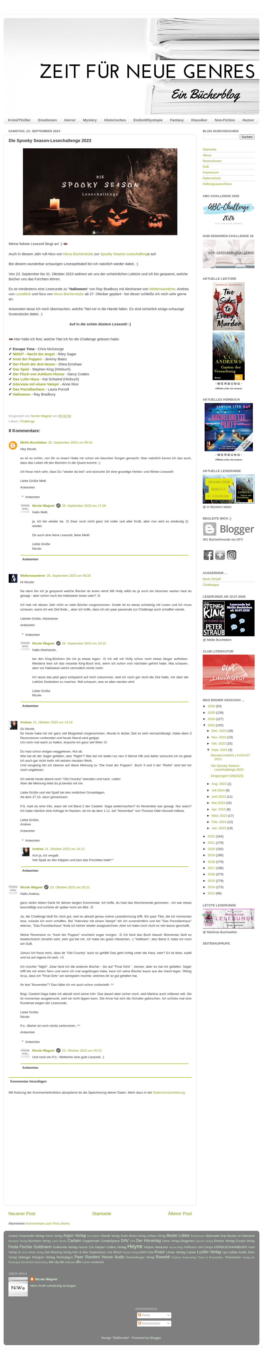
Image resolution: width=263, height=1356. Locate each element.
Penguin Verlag (43, 1257)
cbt (61, 1262)
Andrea (26, 722)
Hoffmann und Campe (198, 1247)
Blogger (155, 1338)
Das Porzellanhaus (29, 389)
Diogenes (187, 1241)
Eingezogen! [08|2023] (227, 776)
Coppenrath (91, 1241)
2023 (212, 725)
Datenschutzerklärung (169, 1092)
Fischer (26, 1247)
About (207, 155)
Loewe (191, 1252)
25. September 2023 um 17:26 (84, 505)
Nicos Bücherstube (78, 254)
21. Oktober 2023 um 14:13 (64, 849)
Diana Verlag (171, 1241)
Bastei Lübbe (177, 1235)
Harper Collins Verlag (110, 1247)
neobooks (97, 1262)
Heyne (134, 1246)
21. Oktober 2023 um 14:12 (53, 722)
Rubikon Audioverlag (184, 1257)
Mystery (90, 120)
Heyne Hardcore (156, 1247)
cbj (56, 1262)
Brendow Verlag (17, 1241)
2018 (212, 861)
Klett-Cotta (146, 1252)
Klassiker (199, 120)
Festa (13, 1247)
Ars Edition (93, 1235)
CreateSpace (110, 1241)
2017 (212, 868)
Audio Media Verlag (133, 1236)
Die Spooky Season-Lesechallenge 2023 (227, 767)
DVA (132, 1241)
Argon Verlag (74, 1235)
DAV (125, 1240)
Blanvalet (213, 1236)
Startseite (101, 1213)
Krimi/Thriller (19, 120)
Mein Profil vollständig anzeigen (53, 1286)
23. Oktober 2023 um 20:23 (82, 1050)
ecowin (86, 1262)
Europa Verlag (245, 1241)
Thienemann (233, 1257)
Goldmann (43, 1247)
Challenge (27, 421)
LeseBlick (23, 294)
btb (51, 1262)
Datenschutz (212, 178)
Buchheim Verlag (39, 1241)
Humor (248, 120)
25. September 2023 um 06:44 (70, 442)
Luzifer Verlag (209, 1252)
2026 (212, 706)
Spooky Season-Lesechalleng (124, 254)
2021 (212, 842)
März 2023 (220, 815)
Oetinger (24, 1257)
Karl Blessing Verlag (58, 1252)
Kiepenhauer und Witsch (105, 1252)
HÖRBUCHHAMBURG (230, 1247)
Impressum (211, 172)
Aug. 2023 (219, 784)
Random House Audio (105, 1257)
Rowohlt (163, 1257)
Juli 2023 (219, 790)
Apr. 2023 (219, 809)
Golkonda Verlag (65, 1247)
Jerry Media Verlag (33, 1252)
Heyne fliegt (176, 1247)
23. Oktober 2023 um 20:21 (70, 887)
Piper (78, 1257)
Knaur (159, 1252)
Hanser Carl (86, 1247)
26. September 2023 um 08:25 (69, 575)
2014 (212, 887)
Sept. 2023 (220, 750)
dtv (78, 1262)
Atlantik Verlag (110, 1236)
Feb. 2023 (219, 822)
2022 (212, 836)
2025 (212, 712)
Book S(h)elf (212, 579)
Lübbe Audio (237, 1252)
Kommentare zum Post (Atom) (48, 1223)
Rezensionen (212, 161)
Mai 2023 (219, 803)
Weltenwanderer (162, 289)
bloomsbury (41, 1262)
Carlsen (74, 1240)
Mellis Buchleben (33, 442)
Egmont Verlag (204, 1241)
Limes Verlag (175, 1252)
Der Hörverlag (148, 1240)
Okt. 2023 (219, 743)
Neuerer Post (21, 1213)
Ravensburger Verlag (140, 1257)
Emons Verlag (224, 1241)
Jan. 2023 (219, 828)
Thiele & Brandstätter (210, 1257)
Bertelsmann (198, 1235)
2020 (212, 849)
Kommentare (149, 1323)
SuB (206, 166)
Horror (70, 120)
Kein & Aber (80, 1252)
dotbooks (70, 1262)
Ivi (19, 1252)
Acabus (13, 1236)
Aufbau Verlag (156, 1236)
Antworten (27, 487)
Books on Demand (241, 1236)
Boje (224, 1236)
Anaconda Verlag (31, 1236)
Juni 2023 (219, 796)
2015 (212, 881)
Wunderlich (27, 1262)
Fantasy (177, 120)
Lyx (225, 1252)
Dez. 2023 (219, 731)
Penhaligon (64, 1257)
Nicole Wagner (43, 505)
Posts (144, 1315)
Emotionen (47, 120)
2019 (212, 855)
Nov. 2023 (219, 737)
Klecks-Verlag (131, 1252)
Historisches (115, 120)
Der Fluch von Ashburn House (38, 374)
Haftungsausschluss (217, 184)
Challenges (211, 585)
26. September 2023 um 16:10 (84, 643)
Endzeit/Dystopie (148, 120)
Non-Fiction (225, 120)
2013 (212, 893)
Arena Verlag (53, 1236)
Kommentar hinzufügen (28, 1081)
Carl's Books (59, 1241)
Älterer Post (180, 1213)
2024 (212, 719)
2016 (212, 874)
